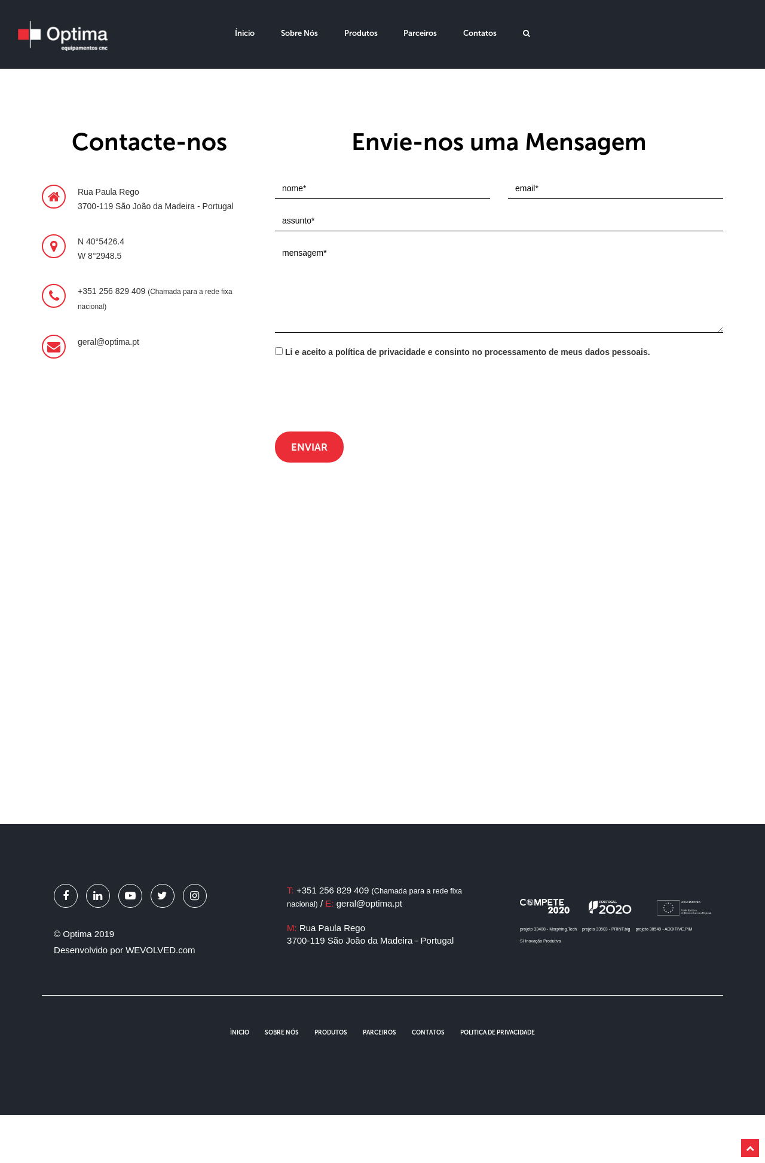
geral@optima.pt (369, 903)
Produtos (361, 33)
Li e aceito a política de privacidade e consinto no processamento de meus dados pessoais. (462, 352)
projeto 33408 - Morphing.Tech (548, 929)
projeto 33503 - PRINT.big (606, 929)
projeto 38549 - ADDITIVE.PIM (663, 929)
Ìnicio (239, 1032)
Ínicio (245, 33)
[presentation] (366, 396)
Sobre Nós (299, 33)
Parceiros (420, 33)
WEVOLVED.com (160, 950)
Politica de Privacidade (497, 1032)
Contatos (480, 33)
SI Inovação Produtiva (540, 941)
